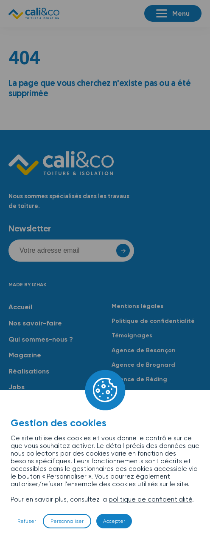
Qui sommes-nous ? (40, 339)
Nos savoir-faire (35, 323)
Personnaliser (67, 521)
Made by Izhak (27, 285)
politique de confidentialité (150, 499)
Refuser (26, 521)
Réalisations (28, 371)
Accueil (20, 307)
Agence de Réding (139, 379)
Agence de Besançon (144, 350)
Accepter (114, 521)
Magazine (24, 355)
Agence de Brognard (143, 364)
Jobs (16, 387)
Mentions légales (137, 306)
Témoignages (132, 335)
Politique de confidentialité (153, 321)
